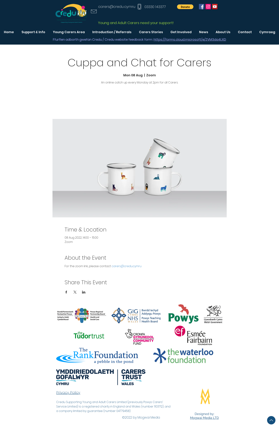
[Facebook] (201, 6)
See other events (139, 102)
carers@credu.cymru (116, 6)
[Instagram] (208, 6)
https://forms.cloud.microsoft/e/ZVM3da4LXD (190, 39)
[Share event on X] (75, 292)
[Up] (271, 420)
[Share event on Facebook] (66, 292)
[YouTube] (214, 6)
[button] (185, 6)
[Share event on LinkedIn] (83, 292)
